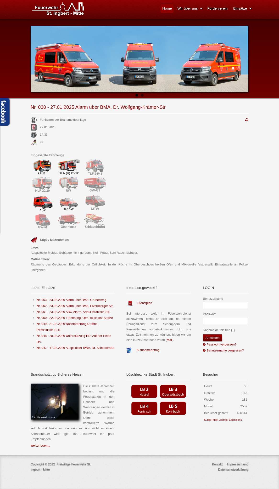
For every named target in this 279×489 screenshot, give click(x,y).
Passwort (209, 314)
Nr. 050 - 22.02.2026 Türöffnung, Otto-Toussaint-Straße (75, 318)
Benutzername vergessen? (225, 350)
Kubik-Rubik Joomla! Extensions (223, 419)
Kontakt (217, 464)
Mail (170, 340)
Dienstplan (144, 303)
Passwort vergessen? (221, 344)
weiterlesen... (40, 445)
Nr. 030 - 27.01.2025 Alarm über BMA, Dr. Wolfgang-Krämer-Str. (99, 107)
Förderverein (217, 8)
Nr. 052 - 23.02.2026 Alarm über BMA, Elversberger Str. (75, 306)
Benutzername (213, 298)
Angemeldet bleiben (216, 330)
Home (167, 8)
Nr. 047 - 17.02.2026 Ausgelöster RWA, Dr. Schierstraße (75, 348)
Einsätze (240, 8)
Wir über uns (187, 8)
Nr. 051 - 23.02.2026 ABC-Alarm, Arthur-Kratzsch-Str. (73, 312)
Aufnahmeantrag (148, 350)
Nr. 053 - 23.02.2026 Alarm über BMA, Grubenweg (71, 300)
